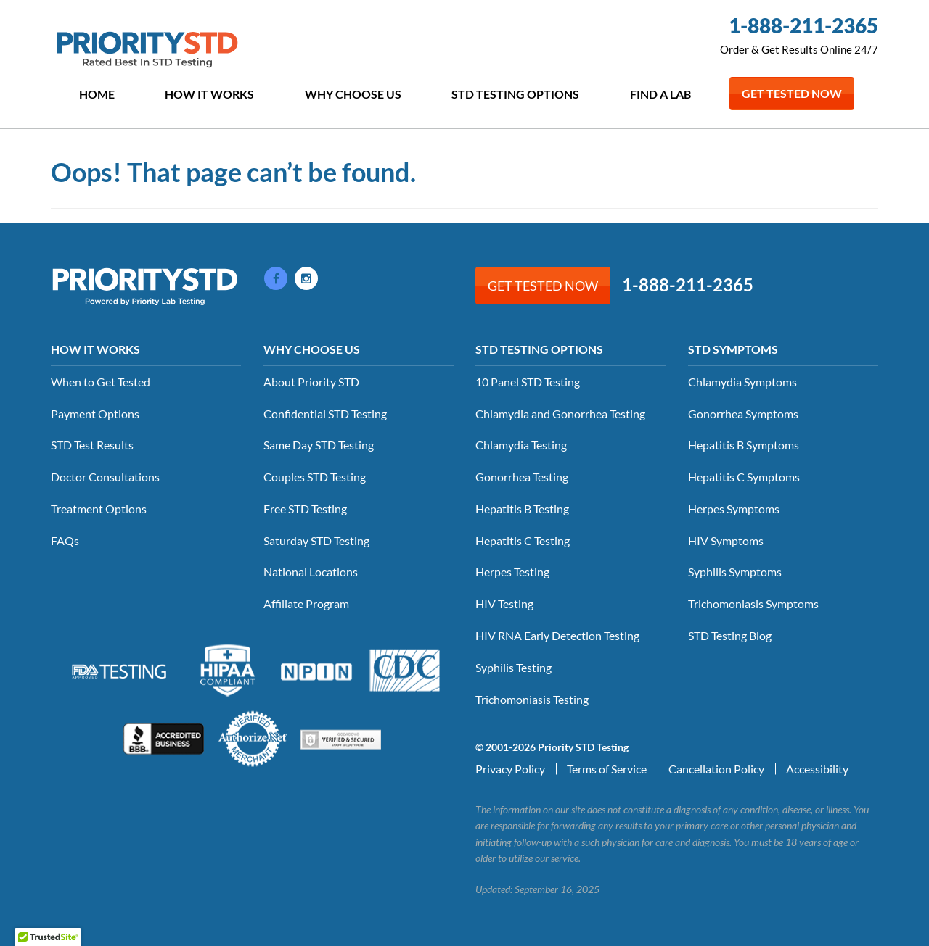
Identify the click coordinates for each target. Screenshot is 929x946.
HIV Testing (504, 603)
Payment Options (95, 413)
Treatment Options (99, 508)
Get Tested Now (792, 93)
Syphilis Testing (513, 667)
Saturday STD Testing (316, 540)
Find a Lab (660, 94)
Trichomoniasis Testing (532, 699)
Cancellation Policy (716, 769)
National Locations (310, 571)
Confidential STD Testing (325, 413)
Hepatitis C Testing (522, 540)
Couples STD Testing (314, 477)
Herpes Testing (512, 571)
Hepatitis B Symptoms (743, 445)
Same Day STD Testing (318, 445)
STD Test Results (92, 445)
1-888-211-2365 (803, 25)
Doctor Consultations (105, 477)
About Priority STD (311, 382)
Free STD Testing (305, 508)
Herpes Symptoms (733, 508)
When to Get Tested (100, 382)
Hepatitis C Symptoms (744, 477)
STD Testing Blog (730, 635)
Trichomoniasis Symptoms (753, 603)
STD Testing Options (515, 94)
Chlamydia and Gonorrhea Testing (560, 413)
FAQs (65, 540)
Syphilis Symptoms (735, 571)
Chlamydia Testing (521, 445)
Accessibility (817, 769)
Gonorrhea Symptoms (743, 413)
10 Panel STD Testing (527, 382)
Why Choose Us (353, 94)
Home (97, 94)
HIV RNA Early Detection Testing (557, 635)
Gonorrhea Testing (521, 477)
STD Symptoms (733, 349)
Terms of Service (607, 769)
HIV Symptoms (726, 540)
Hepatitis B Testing (522, 508)
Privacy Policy (510, 769)
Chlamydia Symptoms (742, 382)
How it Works (209, 94)
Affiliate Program (306, 603)
